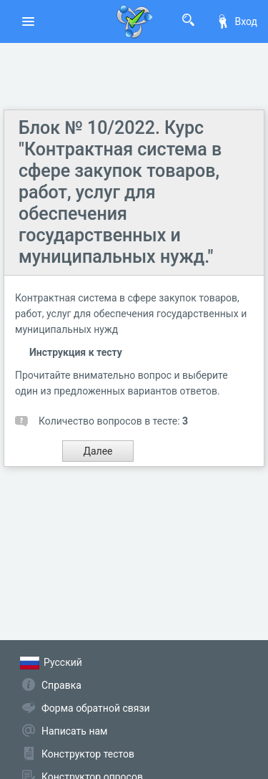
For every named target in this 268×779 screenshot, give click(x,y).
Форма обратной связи (95, 708)
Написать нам (74, 731)
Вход (236, 21)
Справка (61, 685)
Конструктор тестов (87, 754)
